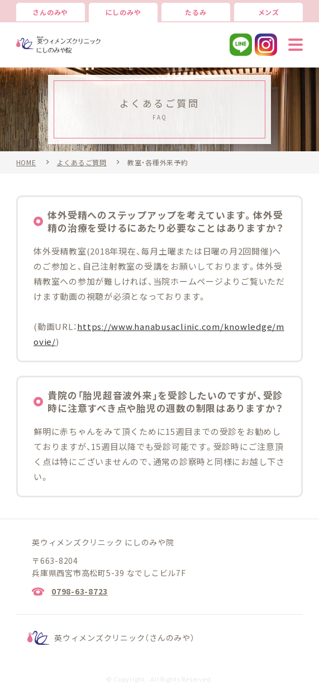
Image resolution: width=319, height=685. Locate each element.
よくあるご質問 (82, 162)
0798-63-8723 (79, 591)
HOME (26, 162)
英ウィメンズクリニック (124, 637)
